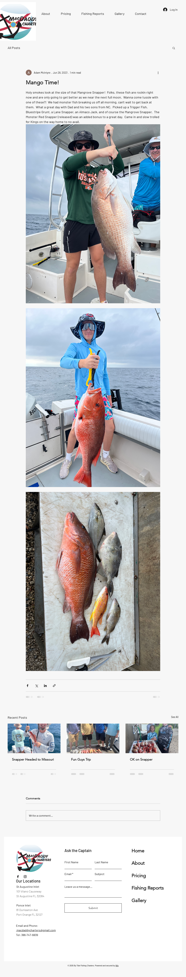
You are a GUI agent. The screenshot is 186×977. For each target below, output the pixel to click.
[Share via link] (54, 685)
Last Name (101, 862)
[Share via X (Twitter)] (36, 685)
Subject (99, 874)
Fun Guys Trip (81, 760)
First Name (71, 862)
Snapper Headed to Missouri (33, 760)
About (138, 863)
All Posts (14, 48)
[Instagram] (25, 877)
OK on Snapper (141, 760)
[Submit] (93, 908)
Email (68, 874)
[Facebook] (18, 877)
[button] (173, 47)
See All (174, 717)
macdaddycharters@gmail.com (36, 930)
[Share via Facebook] (27, 685)
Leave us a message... (78, 886)
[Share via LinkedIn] (45, 685)
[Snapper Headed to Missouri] (34, 738)
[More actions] (158, 72)
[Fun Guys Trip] (93, 738)
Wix (117, 966)
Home (138, 851)
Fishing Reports (148, 888)
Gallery (139, 900)
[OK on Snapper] (152, 738)
